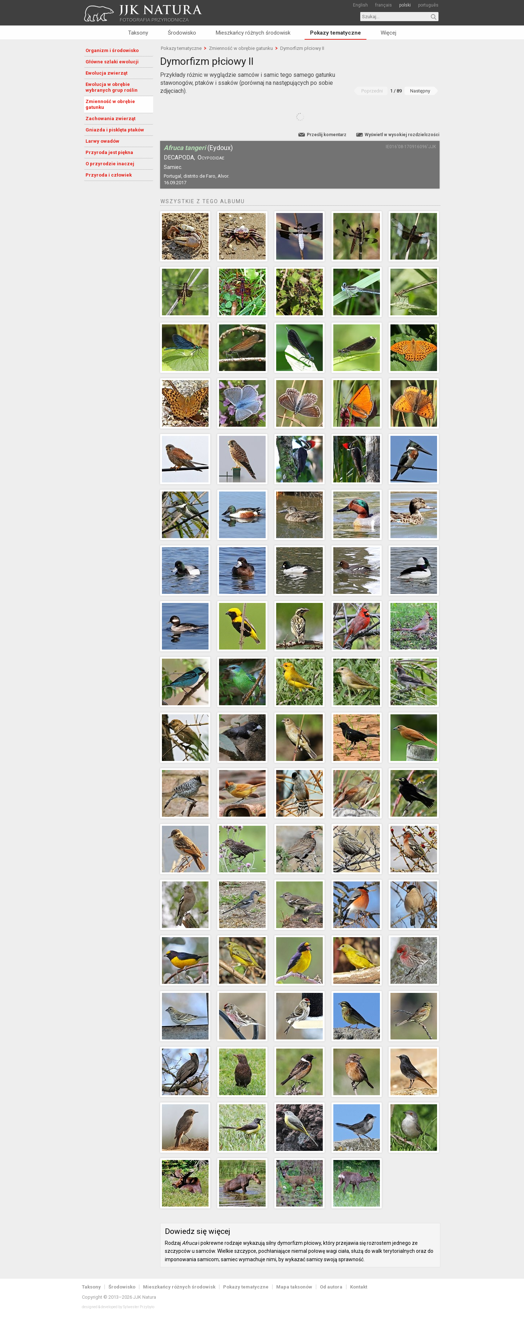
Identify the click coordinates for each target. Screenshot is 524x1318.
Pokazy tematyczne (335, 32)
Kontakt (358, 1287)
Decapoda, (179, 157)
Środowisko (182, 32)
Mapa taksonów (294, 1287)
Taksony (138, 32)
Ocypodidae (211, 157)
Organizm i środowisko (112, 50)
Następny (420, 91)
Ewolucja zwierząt (106, 73)
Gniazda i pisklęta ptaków (115, 130)
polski (405, 5)
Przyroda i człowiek (109, 175)
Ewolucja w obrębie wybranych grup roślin (112, 87)
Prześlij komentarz (326, 135)
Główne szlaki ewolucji (112, 61)
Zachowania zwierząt (110, 118)
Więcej (388, 32)
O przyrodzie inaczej (110, 163)
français (383, 5)
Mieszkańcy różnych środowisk (253, 32)
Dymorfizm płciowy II (302, 48)
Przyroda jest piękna (109, 152)
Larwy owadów (102, 141)
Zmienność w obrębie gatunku (110, 104)
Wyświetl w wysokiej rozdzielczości (402, 135)
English (360, 5)
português (428, 5)
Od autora (331, 1287)
